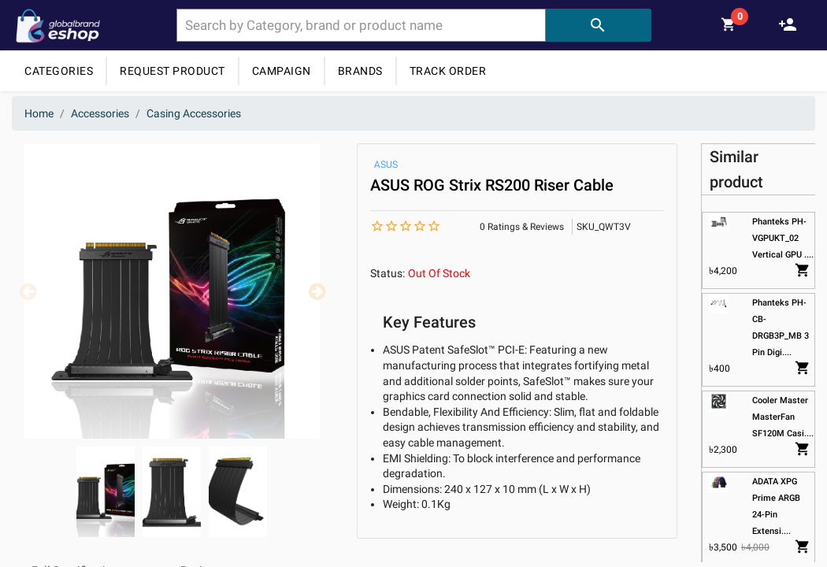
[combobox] (361, 25)
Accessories (100, 113)
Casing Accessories (193, 113)
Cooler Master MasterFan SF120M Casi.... (783, 417)
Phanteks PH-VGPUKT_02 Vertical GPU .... (783, 238)
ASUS (386, 164)
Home (39, 113)
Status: (387, 273)
